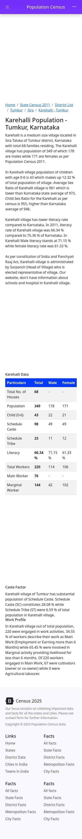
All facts (50, 743)
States (10, 750)
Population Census (46, 7)
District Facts (54, 757)
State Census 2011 (35, 104)
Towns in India (17, 771)
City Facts (51, 771)
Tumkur (16, 110)
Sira (31, 110)
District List (64, 104)
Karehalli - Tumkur (53, 110)
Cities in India (16, 764)
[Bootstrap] (23, 700)
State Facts (52, 750)
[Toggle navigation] (74, 7)
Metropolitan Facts (59, 764)
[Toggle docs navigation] (7, 7)
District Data (15, 757)
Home (10, 104)
